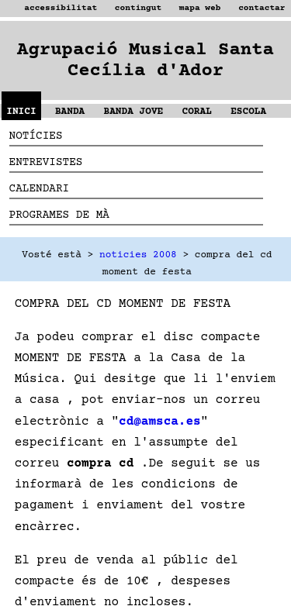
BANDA (70, 111)
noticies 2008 (138, 255)
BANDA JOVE (134, 111)
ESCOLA (248, 111)
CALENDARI (39, 189)
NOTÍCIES (36, 136)
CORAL (197, 111)
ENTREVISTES (46, 163)
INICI (21, 111)
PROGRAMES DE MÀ (59, 215)
